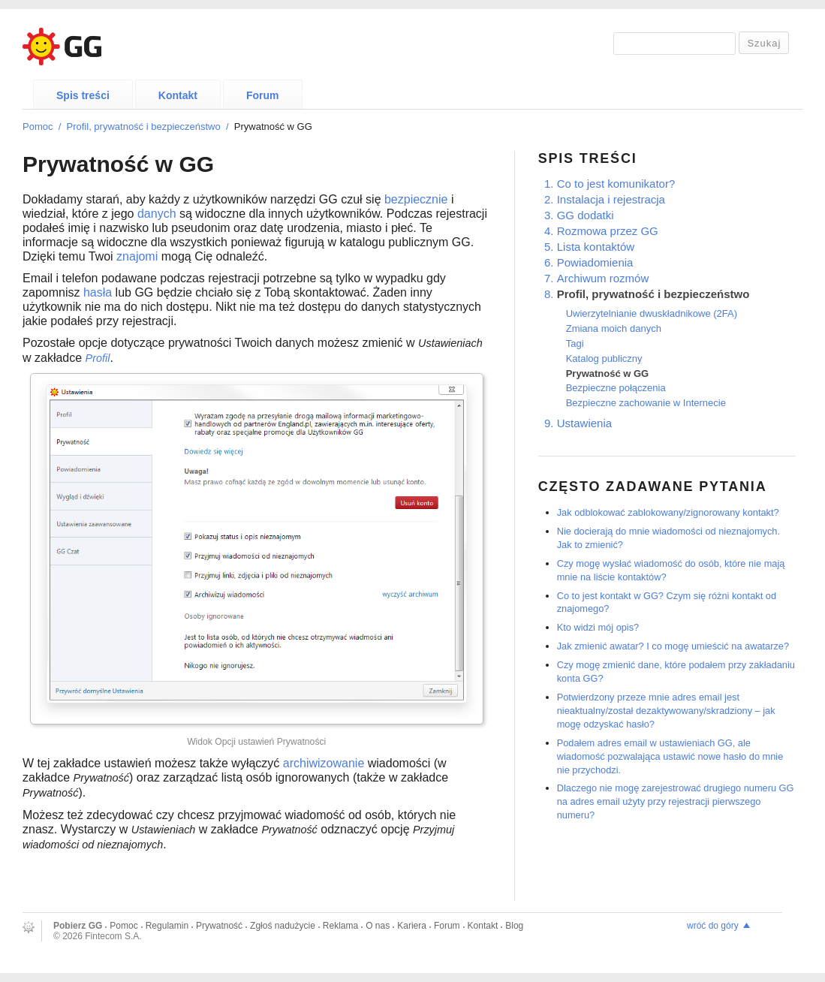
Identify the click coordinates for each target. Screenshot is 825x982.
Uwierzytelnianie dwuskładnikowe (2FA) (651, 313)
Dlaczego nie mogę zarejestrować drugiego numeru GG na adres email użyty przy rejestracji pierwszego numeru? (675, 801)
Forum (262, 95)
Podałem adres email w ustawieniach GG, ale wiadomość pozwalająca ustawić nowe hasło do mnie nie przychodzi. (670, 756)
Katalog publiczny (604, 358)
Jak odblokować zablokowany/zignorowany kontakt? (668, 512)
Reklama (340, 925)
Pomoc (38, 126)
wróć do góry (713, 925)
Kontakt (177, 95)
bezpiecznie (416, 199)
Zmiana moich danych (613, 328)
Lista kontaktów (595, 246)
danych (156, 213)
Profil (98, 358)
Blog (514, 925)
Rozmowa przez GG (607, 230)
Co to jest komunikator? (616, 183)
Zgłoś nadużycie (282, 925)
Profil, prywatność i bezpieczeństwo (144, 126)
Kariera (411, 925)
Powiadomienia (595, 262)
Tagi (575, 343)
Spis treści (83, 95)
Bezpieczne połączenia (616, 387)
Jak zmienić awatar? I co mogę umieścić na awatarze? (673, 646)
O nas (378, 925)
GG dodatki (585, 215)
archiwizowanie (324, 763)
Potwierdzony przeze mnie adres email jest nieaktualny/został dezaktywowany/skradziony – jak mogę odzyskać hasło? (666, 710)
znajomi (137, 256)
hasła (97, 292)
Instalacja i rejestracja (611, 199)
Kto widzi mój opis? (598, 627)
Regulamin (167, 925)
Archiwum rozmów (603, 278)
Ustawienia (584, 423)
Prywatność (219, 925)
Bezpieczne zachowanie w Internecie (646, 402)
